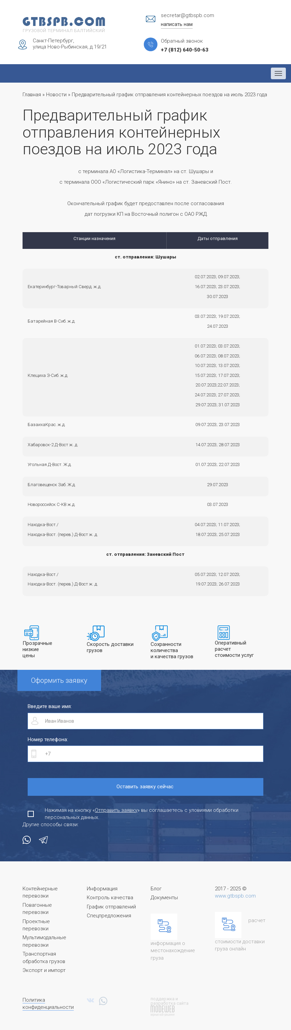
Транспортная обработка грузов (44, 957)
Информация (102, 889)
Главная (32, 94)
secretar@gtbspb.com (187, 15)
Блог (156, 889)
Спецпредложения (109, 916)
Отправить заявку (116, 810)
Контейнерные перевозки (40, 892)
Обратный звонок (182, 41)
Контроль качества (110, 897)
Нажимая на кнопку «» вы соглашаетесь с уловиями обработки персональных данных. (141, 813)
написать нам (177, 24)
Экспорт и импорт (44, 970)
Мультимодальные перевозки (44, 941)
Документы (164, 897)
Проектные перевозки (36, 925)
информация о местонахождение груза (173, 950)
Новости (56, 94)
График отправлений (111, 907)
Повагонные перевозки (37, 908)
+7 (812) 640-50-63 (184, 50)
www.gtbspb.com (235, 896)
